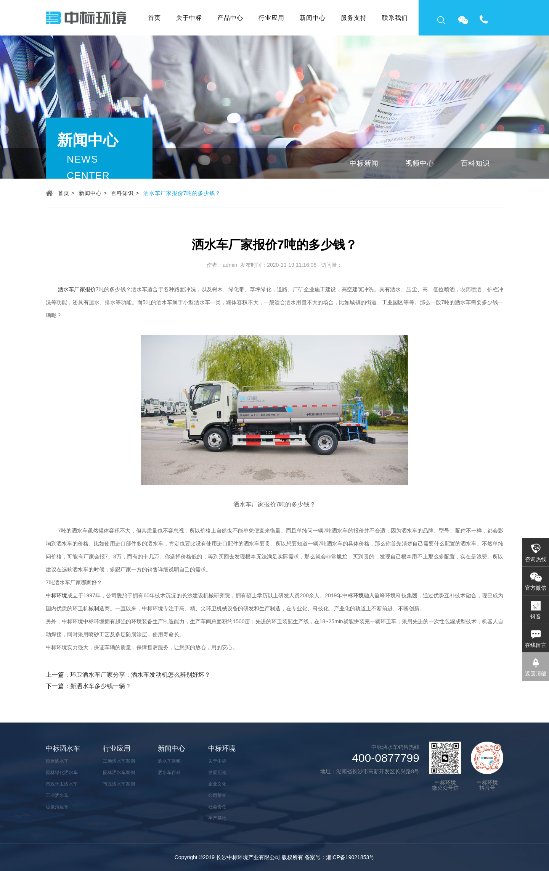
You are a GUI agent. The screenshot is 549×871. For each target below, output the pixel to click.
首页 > (66, 193)
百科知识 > (125, 193)
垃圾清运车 (57, 807)
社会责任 (217, 807)
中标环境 (56, 595)
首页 (154, 18)
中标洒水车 (63, 748)
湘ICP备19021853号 (350, 857)
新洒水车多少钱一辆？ (100, 686)
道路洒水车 (57, 761)
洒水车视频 (169, 761)
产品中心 (230, 18)
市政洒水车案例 (119, 784)
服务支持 (354, 18)
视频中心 (419, 163)
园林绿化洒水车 (62, 772)
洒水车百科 (169, 772)
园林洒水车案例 (119, 772)
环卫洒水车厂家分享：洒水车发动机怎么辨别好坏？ (140, 674)
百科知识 (475, 163)
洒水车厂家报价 (77, 289)
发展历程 (217, 772)
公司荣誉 (217, 795)
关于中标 (189, 18)
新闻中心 (313, 18)
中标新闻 (364, 163)
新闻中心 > (93, 193)
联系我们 (395, 18)
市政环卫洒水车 (62, 784)
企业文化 (217, 784)
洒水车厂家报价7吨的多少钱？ (182, 193)
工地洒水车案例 (119, 761)
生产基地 (217, 818)
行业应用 (271, 18)
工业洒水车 (57, 795)
